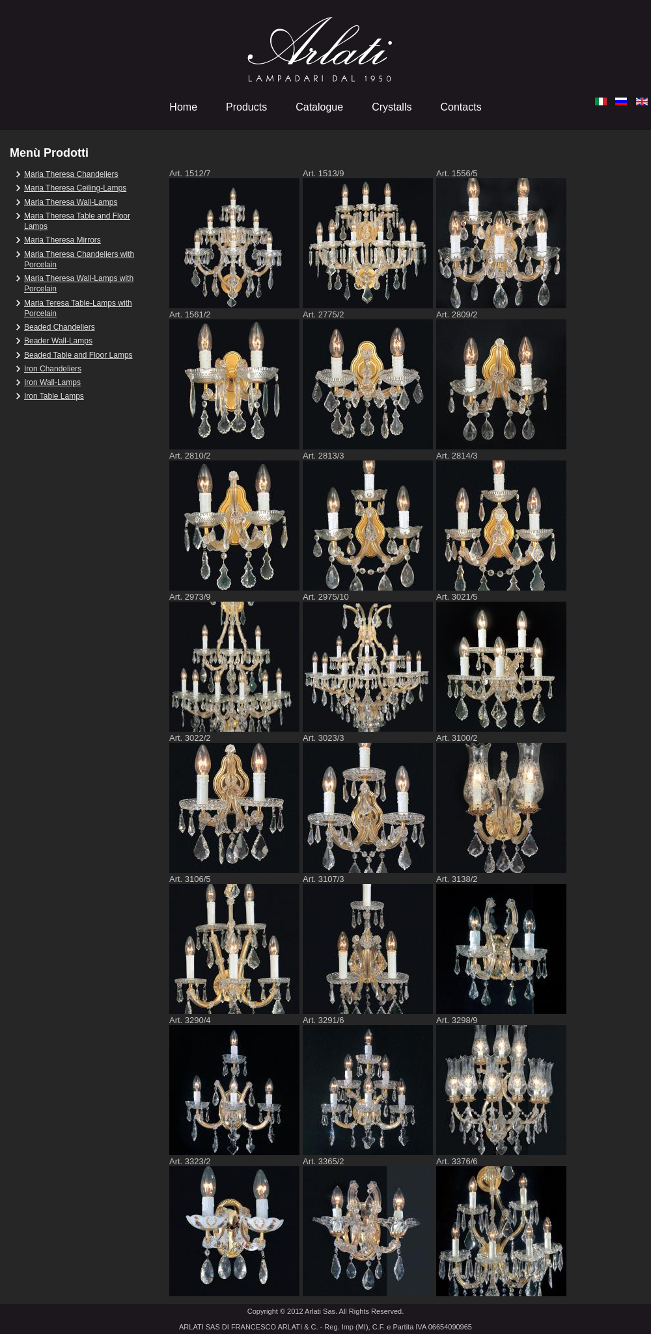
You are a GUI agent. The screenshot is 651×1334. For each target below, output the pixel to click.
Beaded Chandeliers (59, 327)
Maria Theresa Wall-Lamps (70, 202)
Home (183, 107)
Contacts (460, 107)
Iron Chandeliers (52, 368)
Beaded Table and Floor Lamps (78, 355)
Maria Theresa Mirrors (62, 240)
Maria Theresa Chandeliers (71, 174)
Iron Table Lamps (54, 396)
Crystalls (391, 107)
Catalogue (319, 107)
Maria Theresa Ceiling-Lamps (75, 188)
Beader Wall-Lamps (58, 340)
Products (246, 107)
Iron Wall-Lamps (52, 382)
